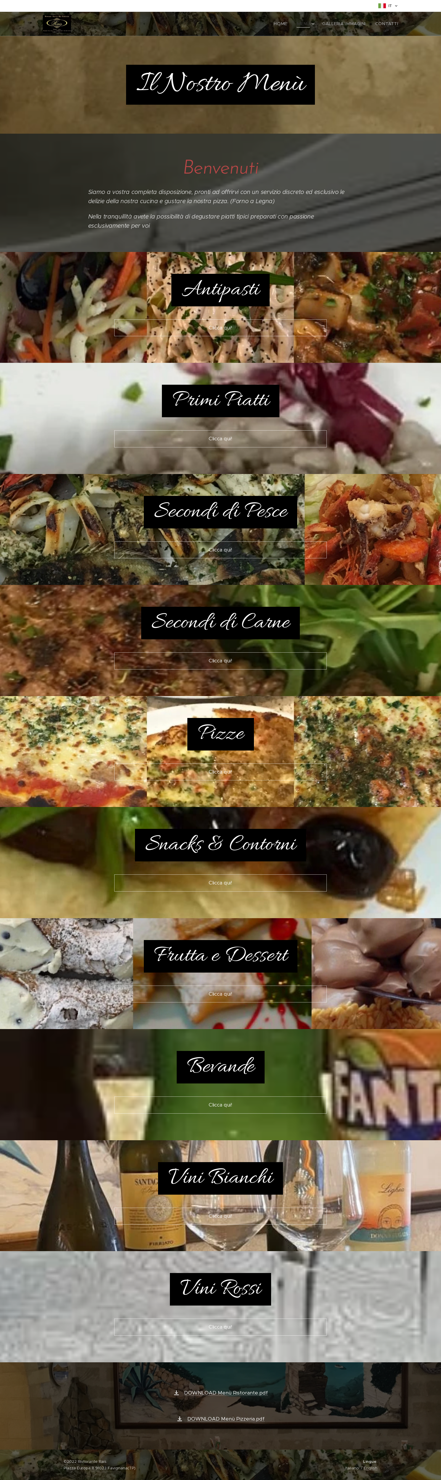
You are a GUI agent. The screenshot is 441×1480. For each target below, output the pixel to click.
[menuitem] (291, 24)
